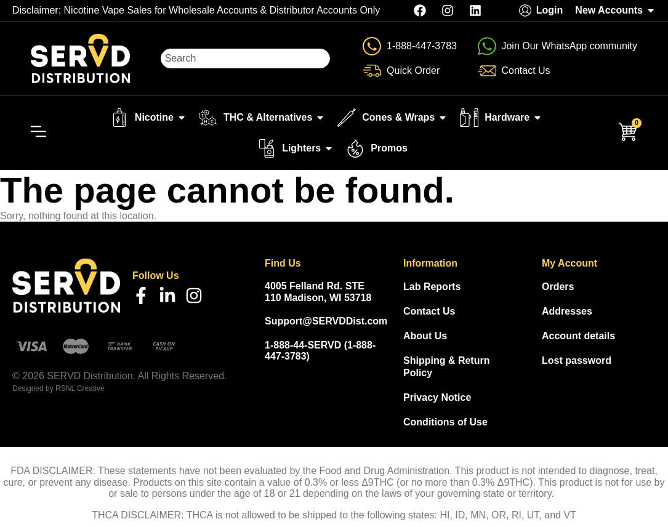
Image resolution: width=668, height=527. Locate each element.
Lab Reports (432, 286)
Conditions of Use (445, 422)
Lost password (576, 360)
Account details (578, 336)
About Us (425, 336)
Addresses (567, 311)
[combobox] (245, 58)
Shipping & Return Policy (446, 366)
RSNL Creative (80, 388)
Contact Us (429, 311)
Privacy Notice (437, 397)
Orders (558, 286)
